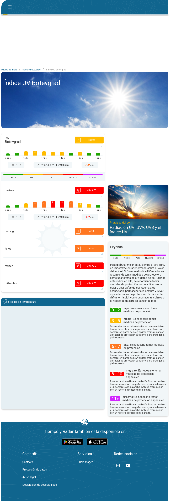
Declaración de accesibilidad (39, 484)
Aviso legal (29, 477)
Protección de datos (34, 469)
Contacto (27, 462)
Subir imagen (85, 462)
